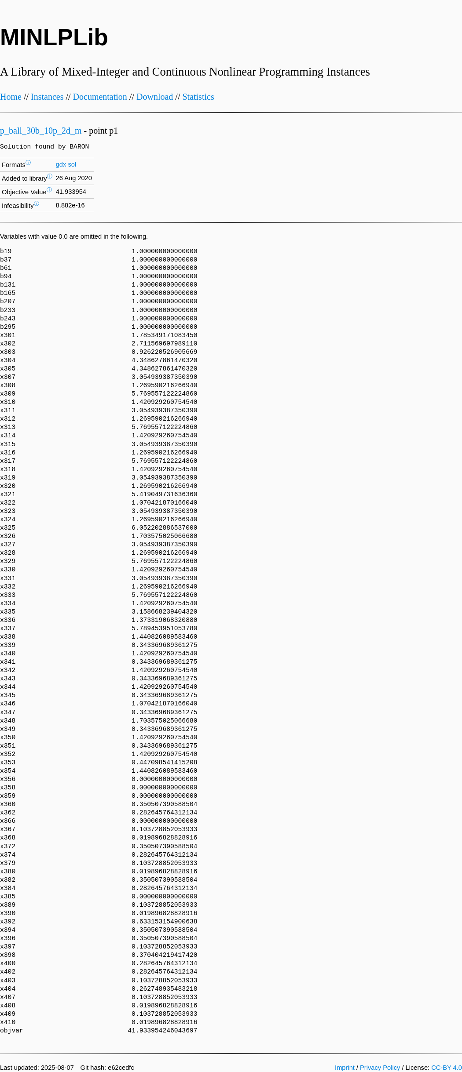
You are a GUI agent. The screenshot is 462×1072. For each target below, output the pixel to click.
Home (11, 97)
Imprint (345, 1067)
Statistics (198, 97)
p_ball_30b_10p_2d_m (41, 130)
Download (154, 97)
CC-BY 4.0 (446, 1067)
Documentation (100, 97)
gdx (61, 164)
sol (72, 164)
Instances (47, 97)
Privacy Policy (380, 1067)
